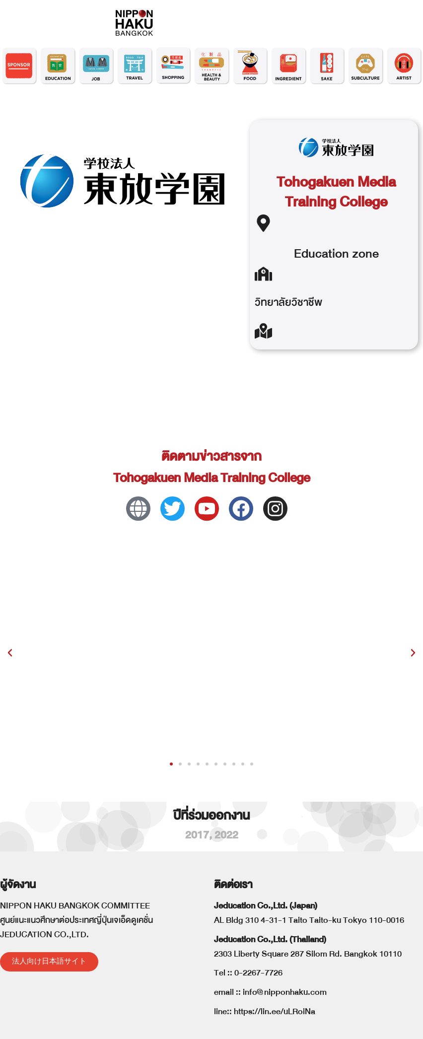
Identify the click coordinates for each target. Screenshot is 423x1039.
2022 (226, 835)
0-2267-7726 (258, 973)
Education (321, 253)
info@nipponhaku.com (285, 992)
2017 (197, 835)
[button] (10, 653)
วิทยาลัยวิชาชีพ (288, 302)
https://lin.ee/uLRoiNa (274, 1011)
